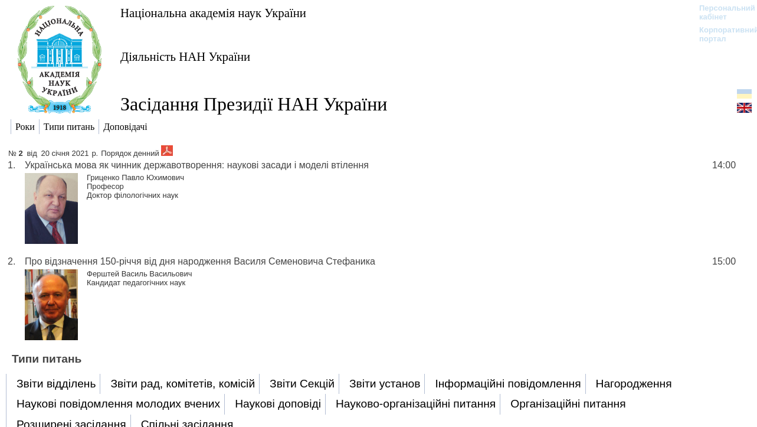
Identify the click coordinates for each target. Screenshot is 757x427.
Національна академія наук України (213, 12)
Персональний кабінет (721, 12)
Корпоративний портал (721, 34)
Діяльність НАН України (185, 56)
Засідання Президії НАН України (253, 104)
